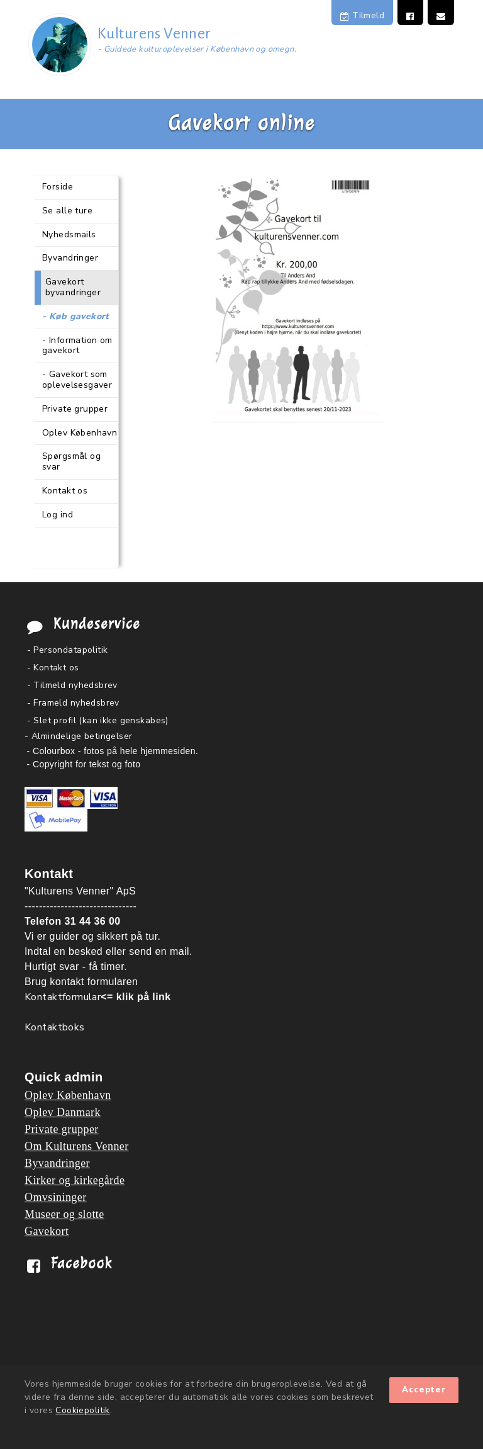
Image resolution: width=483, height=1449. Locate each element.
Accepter (424, 1389)
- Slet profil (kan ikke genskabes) (98, 720)
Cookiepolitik (82, 1410)
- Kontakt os (53, 668)
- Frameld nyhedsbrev (73, 703)
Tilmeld (362, 15)
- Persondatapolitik (67, 650)
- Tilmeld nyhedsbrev (72, 685)
